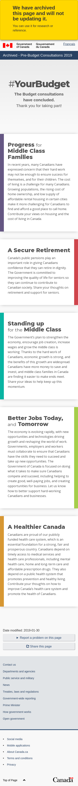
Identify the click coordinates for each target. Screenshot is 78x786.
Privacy (11, 764)
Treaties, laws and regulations (21, 691)
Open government (14, 718)
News (6, 684)
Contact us (9, 664)
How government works (17, 711)
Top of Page (14, 780)
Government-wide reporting (19, 698)
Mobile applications (18, 745)
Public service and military (18, 678)
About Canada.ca (17, 751)
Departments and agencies (19, 671)
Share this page (39, 646)
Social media (14, 739)
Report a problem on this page (40, 637)
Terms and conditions (19, 758)
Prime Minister (11, 705)
